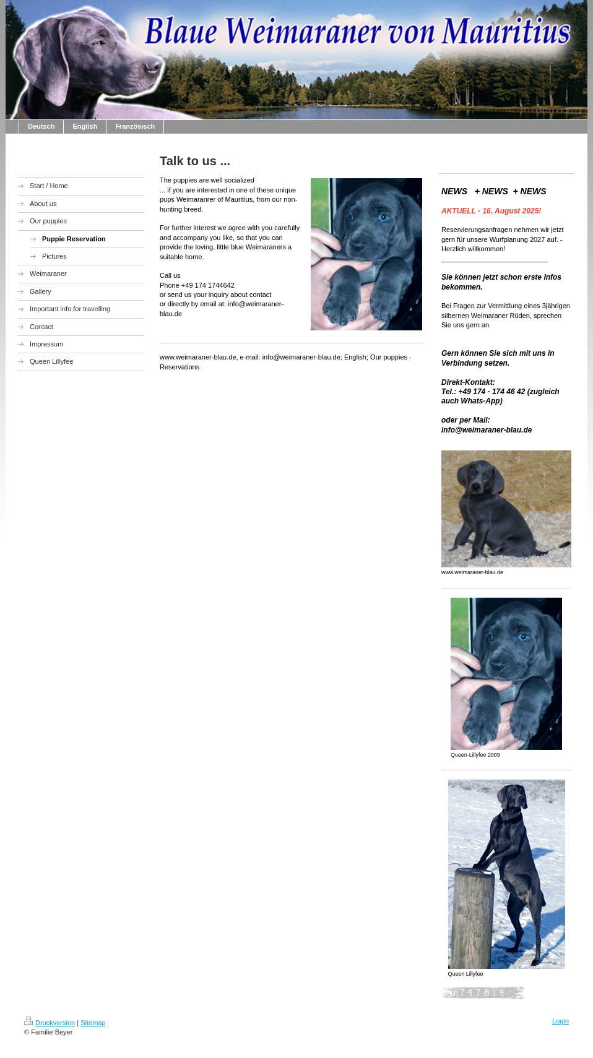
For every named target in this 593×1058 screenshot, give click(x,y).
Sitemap (92, 1022)
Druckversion (49, 1022)
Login (560, 1021)
